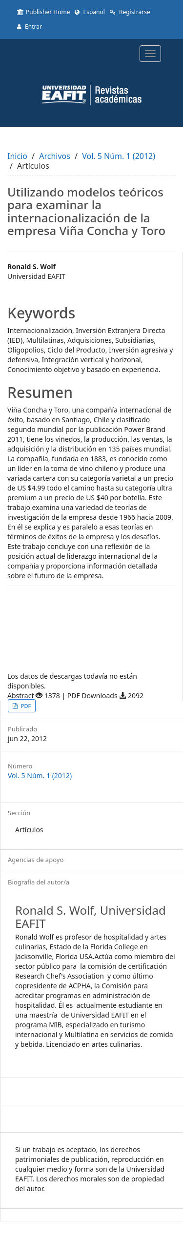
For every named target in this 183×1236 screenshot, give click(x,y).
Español (89, 12)
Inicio (17, 156)
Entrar (29, 26)
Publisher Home (43, 12)
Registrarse (130, 12)
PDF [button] (25, 705)
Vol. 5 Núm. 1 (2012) (118, 156)
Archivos (54, 156)
